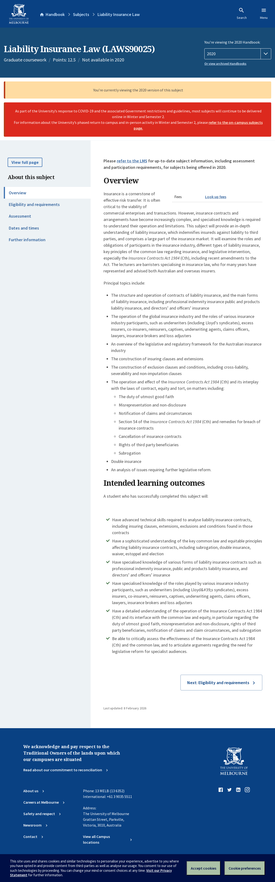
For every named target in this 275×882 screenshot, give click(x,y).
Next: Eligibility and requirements (218, 682)
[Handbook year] (238, 54)
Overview (17, 192)
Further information (27, 239)
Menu (264, 13)
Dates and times (24, 228)
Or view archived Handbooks (225, 63)
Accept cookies (203, 868)
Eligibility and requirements (34, 204)
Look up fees (215, 196)
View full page (25, 162)
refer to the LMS (132, 161)
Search (242, 13)
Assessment (20, 216)
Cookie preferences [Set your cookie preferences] (245, 868)
